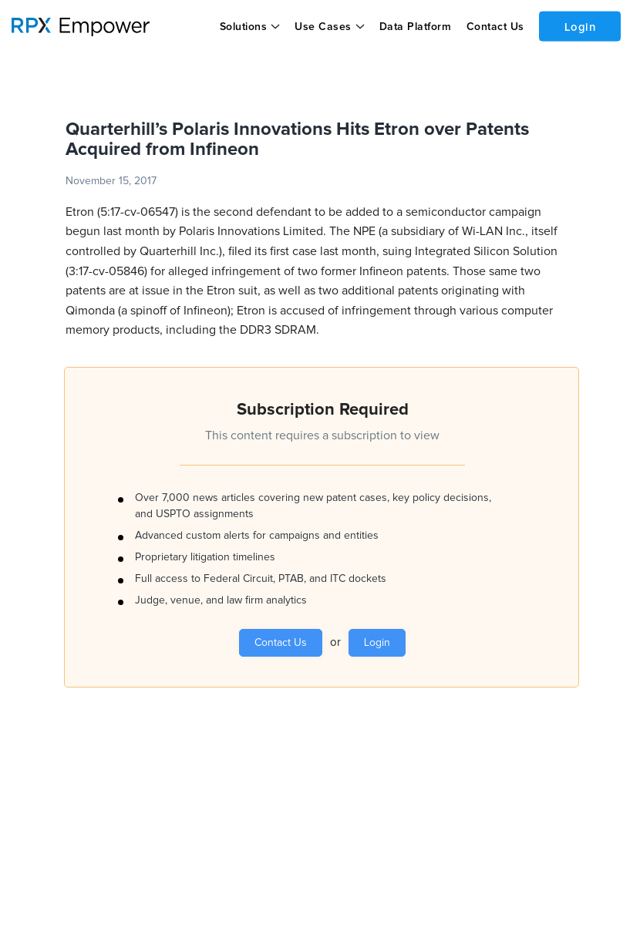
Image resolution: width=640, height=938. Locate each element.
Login (579, 25)
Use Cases (323, 27)
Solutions (243, 27)
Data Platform (415, 27)
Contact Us (494, 27)
